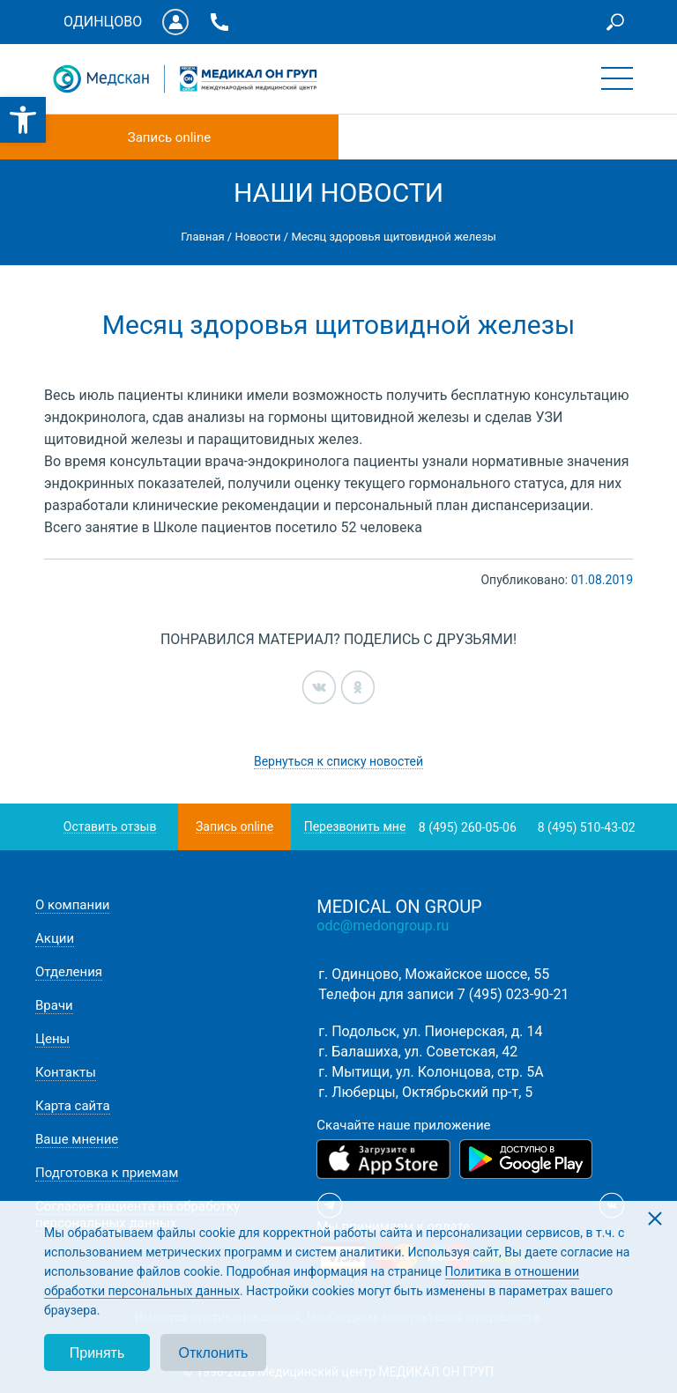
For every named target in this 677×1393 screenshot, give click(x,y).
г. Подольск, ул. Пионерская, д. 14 (430, 1031)
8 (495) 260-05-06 (468, 827)
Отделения (68, 972)
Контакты (65, 1072)
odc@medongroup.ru (382, 925)
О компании (72, 905)
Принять (97, 1352)
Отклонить (214, 1352)
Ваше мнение (76, 1139)
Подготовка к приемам (106, 1173)
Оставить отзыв (110, 827)
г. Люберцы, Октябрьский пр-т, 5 (425, 1092)
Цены (52, 1039)
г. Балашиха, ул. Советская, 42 (417, 1051)
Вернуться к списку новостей (338, 761)
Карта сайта (72, 1106)
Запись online (169, 137)
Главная (202, 236)
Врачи (54, 1005)
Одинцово (102, 21)
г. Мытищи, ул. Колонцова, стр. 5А (430, 1071)
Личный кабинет (175, 22)
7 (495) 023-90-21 (513, 994)
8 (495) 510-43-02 (587, 827)
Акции (54, 938)
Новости (257, 236)
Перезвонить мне (355, 827)
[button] (23, 120)
